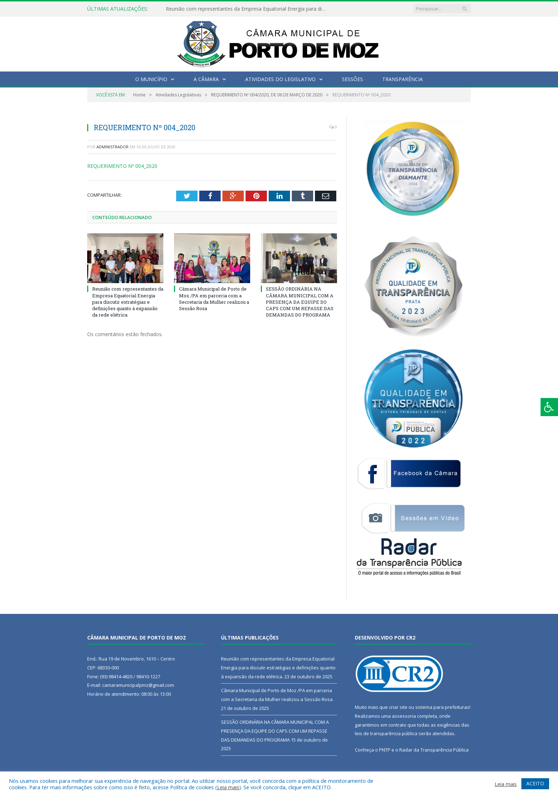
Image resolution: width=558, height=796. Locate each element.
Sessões (352, 79)
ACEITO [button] (535, 783)
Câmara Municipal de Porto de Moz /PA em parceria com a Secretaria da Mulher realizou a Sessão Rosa (214, 299)
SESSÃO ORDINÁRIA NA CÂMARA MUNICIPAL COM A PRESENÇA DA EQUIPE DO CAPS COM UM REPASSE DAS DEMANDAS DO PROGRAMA (299, 302)
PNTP (384, 750)
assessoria (404, 716)
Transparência (402, 79)
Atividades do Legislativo (280, 79)
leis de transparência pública (386, 733)
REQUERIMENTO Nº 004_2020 (122, 166)
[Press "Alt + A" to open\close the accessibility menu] (549, 407)
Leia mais (228, 787)
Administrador (112, 146)
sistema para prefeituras (442, 707)
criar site (398, 707)
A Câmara (206, 79)
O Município (151, 79)
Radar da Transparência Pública (434, 750)
